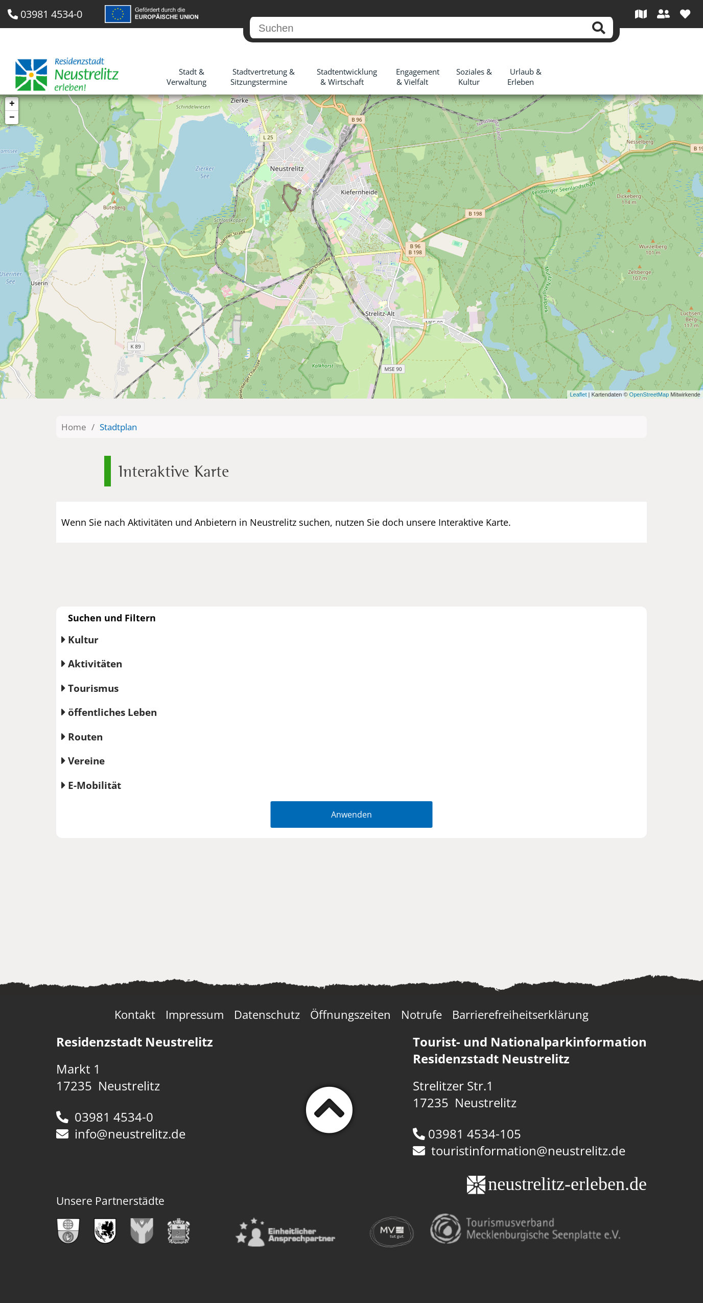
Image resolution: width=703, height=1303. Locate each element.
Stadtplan (118, 427)
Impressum (195, 1014)
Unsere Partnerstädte (110, 1201)
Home (73, 427)
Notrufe (421, 1014)
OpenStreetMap (649, 394)
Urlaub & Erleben (524, 76)
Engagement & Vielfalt (417, 76)
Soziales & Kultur (474, 76)
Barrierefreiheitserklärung (520, 1014)
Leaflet (578, 394)
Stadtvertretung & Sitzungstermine (262, 76)
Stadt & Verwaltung (186, 76)
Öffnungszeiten (350, 1014)
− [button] (12, 117)
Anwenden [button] (351, 814)
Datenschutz (267, 1014)
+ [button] (12, 104)
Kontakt (134, 1014)
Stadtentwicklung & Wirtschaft (347, 76)
